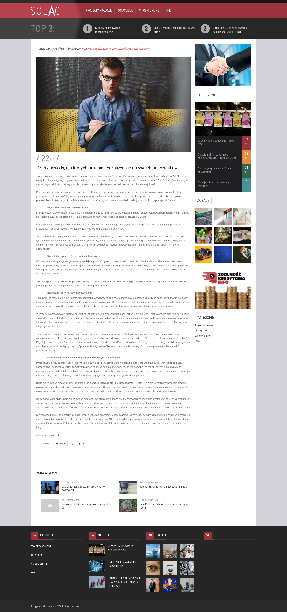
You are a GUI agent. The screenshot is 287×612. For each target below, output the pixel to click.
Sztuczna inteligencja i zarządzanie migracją (163, 486)
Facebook (44, 444)
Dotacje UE (125, 10)
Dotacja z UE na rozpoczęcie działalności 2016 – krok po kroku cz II (124, 581)
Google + (79, 444)
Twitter (61, 444)
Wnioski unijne (148, 10)
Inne (168, 10)
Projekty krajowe (99, 10)
